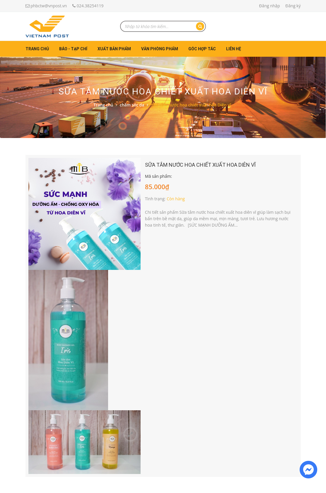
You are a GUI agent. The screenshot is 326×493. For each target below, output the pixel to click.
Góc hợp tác (202, 48)
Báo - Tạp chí (73, 48)
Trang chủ (37, 48)
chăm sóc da (132, 105)
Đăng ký (293, 5)
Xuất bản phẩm (114, 48)
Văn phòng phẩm (159, 48)
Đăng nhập (269, 5)
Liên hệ (233, 48)
